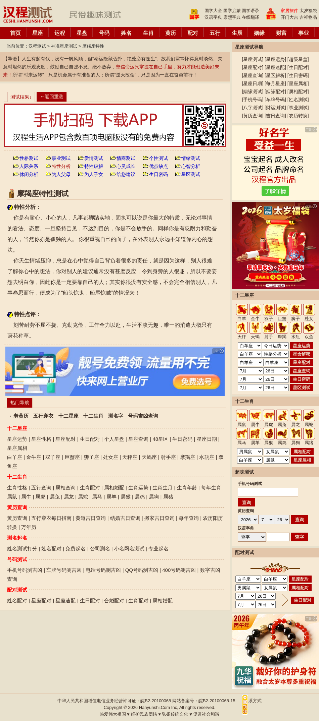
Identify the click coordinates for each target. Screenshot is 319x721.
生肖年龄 (187, 487)
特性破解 (93, 166)
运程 (59, 33)
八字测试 (252, 107)
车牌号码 (275, 99)
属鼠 (12, 496)
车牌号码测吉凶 (64, 570)
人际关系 (28, 166)
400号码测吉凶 (179, 570)
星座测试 (252, 59)
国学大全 (213, 10)
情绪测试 (190, 158)
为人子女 (93, 174)
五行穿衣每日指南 (51, 518)
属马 (97, 496)
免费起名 (75, 548)
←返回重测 (51, 96)
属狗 (154, 496)
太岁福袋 (308, 10)
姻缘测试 (252, 91)
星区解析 (275, 75)
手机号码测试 (250, 483)
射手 (268, 336)
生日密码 (158, 174)
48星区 (160, 439)
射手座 (168, 457)
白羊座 (14, 457)
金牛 (255, 318)
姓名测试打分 (22, 548)
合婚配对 (114, 600)
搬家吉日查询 (159, 518)
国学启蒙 (232, 10)
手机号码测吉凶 (24, 570)
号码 (104, 33)
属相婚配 (114, 487)
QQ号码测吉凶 (141, 570)
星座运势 (17, 439)
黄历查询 (17, 518)
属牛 (26, 496)
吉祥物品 (308, 17)
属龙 (69, 496)
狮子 (295, 318)
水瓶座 (206, 457)
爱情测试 (93, 158)
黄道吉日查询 (91, 518)
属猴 (126, 496)
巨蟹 (282, 318)
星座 (37, 33)
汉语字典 (213, 17)
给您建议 (126, 174)
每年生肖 (211, 487)
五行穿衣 (43, 416)
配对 (192, 33)
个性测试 (158, 158)
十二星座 (68, 416)
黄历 (170, 33)
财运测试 (275, 107)
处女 (309, 318)
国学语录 (250, 10)
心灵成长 (126, 166)
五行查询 (41, 487)
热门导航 (19, 402)
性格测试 (28, 158)
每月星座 (275, 83)
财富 (281, 33)
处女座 (110, 457)
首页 (15, 33)
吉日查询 (275, 115)
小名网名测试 (129, 548)
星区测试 (190, 174)
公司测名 (100, 548)
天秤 (241, 336)
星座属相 (17, 448)
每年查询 (189, 518)
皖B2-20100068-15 (216, 700)
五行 (215, 33)
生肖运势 (138, 487)
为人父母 (61, 174)
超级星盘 (298, 59)
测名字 (115, 416)
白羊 (241, 318)
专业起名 (158, 548)
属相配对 (298, 91)
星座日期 (207, 439)
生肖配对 (90, 487)
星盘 (82, 33)
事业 (303, 33)
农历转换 (298, 115)
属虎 (40, 496)
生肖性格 (17, 487)
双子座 (52, 457)
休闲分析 (28, 174)
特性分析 (61, 166)
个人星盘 (114, 439)
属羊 (111, 496)
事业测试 (61, 158)
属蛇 (83, 496)
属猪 (168, 496)
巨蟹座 (72, 457)
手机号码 (252, 99)
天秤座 (129, 457)
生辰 (237, 33)
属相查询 (65, 487)
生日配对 (90, 439)
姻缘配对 (275, 91)
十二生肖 (93, 416)
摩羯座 (187, 457)
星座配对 (65, 439)
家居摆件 (289, 10)
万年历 (28, 527)
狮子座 (91, 457)
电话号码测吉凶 (103, 570)
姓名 (126, 33)
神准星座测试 (64, 46)
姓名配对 (51, 548)
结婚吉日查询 (125, 518)
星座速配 (65, 600)
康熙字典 (232, 17)
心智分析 (190, 166)
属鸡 (140, 496)
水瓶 (295, 336)
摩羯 (282, 336)
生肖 (148, 33)
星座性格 (41, 439)
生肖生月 (162, 487)
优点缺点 (158, 166)
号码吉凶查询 (143, 416)
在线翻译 (250, 17)
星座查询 (138, 439)
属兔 (55, 496)
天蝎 (255, 336)
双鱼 (309, 336)
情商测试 (126, 158)
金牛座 (33, 457)
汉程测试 (37, 46)
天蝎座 (149, 457)
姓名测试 (298, 99)
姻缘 (259, 33)
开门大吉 (289, 17)
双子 (268, 318)
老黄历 (21, 416)
